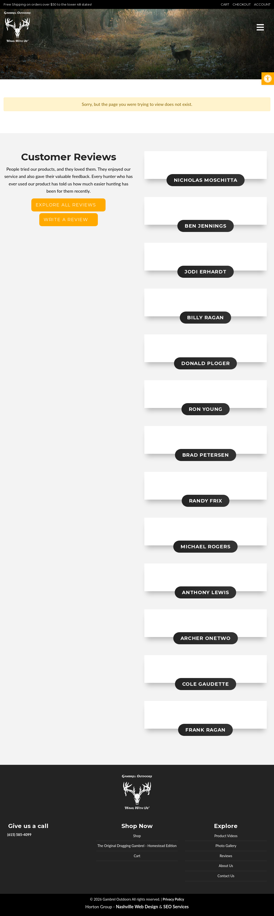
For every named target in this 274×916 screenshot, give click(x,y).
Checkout (242, 4)
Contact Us (225, 876)
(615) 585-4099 (19, 835)
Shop (137, 836)
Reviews (226, 856)
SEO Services (176, 906)
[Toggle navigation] (260, 26)
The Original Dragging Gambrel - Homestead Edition (137, 846)
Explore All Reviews (66, 205)
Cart (225, 4)
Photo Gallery (225, 846)
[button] (267, 78)
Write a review (66, 219)
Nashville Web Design (137, 906)
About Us (226, 866)
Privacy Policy (173, 899)
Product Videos (225, 836)
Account (262, 4)
